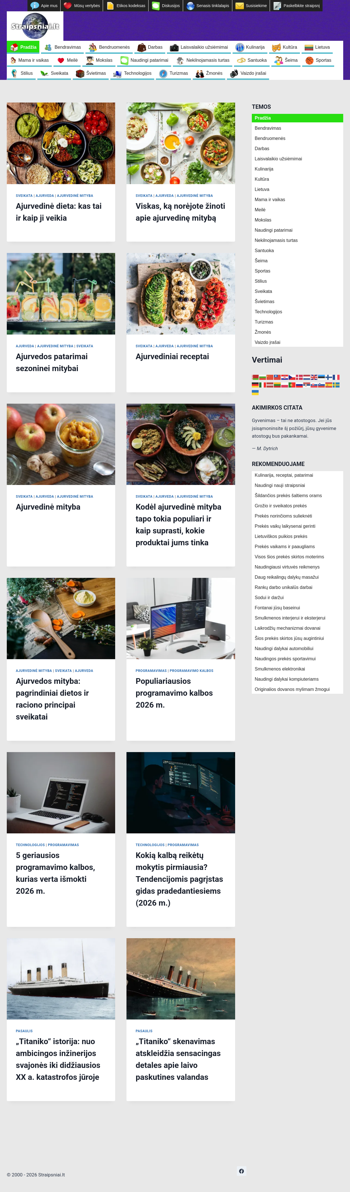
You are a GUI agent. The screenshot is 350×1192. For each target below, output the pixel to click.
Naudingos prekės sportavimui (285, 658)
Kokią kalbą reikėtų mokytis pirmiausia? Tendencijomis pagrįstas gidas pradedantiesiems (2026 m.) (179, 879)
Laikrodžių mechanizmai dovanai (287, 628)
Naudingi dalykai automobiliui (284, 648)
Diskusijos (171, 5)
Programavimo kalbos (191, 671)
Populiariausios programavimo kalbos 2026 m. (174, 693)
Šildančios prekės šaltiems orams (288, 495)
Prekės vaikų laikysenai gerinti (285, 526)
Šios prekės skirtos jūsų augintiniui (289, 638)
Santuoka (257, 60)
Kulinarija (255, 47)
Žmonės (214, 73)
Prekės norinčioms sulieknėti (283, 516)
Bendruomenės (114, 47)
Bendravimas (68, 47)
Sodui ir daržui (269, 597)
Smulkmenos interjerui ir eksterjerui (290, 618)
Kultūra (290, 47)
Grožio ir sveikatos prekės (281, 505)
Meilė (72, 60)
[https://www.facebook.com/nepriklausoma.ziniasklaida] (241, 1171)
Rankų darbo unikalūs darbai (283, 587)
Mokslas (104, 60)
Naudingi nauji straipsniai (280, 485)
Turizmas (178, 73)
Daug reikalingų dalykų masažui (287, 577)
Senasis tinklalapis (213, 5)
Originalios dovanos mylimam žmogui (292, 689)
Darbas (155, 47)
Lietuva (322, 47)
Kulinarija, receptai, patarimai (284, 475)
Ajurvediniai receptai (172, 356)
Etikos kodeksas (131, 5)
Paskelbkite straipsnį (302, 5)
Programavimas (151, 671)
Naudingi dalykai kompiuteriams (287, 679)
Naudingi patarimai (149, 60)
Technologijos (137, 73)
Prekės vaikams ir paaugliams (285, 546)
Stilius (27, 73)
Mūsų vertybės (87, 5)
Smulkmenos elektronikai (280, 669)
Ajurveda (45, 196)
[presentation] (61, 143)
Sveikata (59, 73)
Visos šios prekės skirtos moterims (289, 556)
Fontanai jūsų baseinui (277, 607)
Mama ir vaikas (33, 60)
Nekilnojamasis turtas (207, 60)
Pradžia (28, 47)
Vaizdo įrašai (253, 73)
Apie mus (49, 5)
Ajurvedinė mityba (75, 196)
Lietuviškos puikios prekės (281, 536)
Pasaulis (24, 1031)
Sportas (323, 60)
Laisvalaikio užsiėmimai (204, 47)
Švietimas (96, 73)
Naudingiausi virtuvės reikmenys (287, 567)
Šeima (291, 60)
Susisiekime (256, 5)
